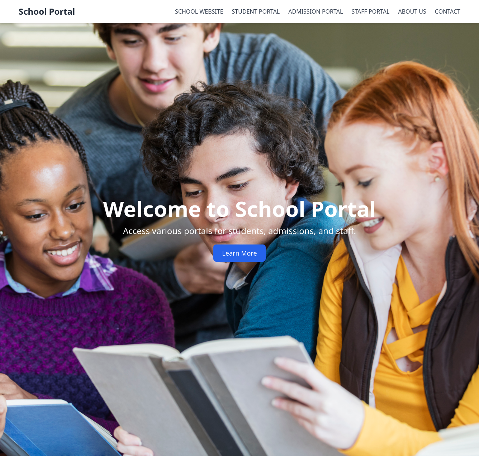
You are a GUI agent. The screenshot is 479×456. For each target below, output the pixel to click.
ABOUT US (412, 11)
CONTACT (447, 11)
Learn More (239, 253)
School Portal (47, 11)
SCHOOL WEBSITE (199, 11)
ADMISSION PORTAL (315, 11)
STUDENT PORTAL (256, 11)
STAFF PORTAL (370, 11)
